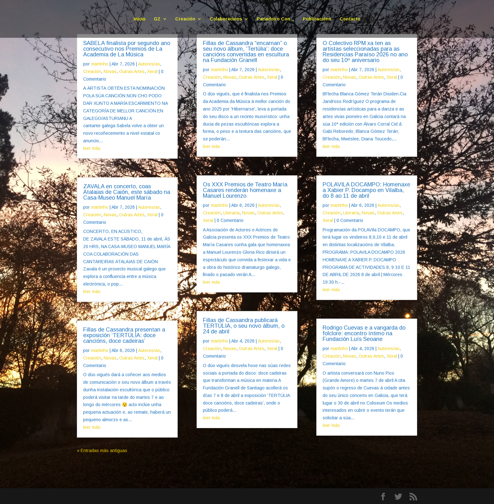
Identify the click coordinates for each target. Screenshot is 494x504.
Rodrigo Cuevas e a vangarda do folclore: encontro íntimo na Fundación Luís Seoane (364, 333)
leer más (92, 148)
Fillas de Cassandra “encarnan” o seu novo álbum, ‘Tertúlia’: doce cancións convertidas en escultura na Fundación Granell (246, 51)
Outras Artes (132, 71)
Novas (110, 71)
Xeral (152, 71)
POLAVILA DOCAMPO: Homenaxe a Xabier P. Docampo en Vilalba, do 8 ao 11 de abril (366, 190)
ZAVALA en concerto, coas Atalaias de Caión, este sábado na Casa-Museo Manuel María (126, 192)
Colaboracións (226, 19)
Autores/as (149, 63)
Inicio (140, 19)
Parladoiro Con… (276, 19)
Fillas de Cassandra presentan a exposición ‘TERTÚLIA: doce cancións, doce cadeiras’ (124, 335)
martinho (99, 63)
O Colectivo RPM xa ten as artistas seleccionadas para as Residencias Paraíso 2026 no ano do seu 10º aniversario (365, 51)
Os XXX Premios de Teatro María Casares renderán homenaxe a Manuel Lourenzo (245, 190)
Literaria (231, 212)
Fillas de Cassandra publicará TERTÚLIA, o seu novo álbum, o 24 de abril (243, 326)
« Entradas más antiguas (102, 450)
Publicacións (317, 19)
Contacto (350, 19)
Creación (185, 19)
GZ (157, 19)
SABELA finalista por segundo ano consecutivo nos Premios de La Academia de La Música (126, 49)
